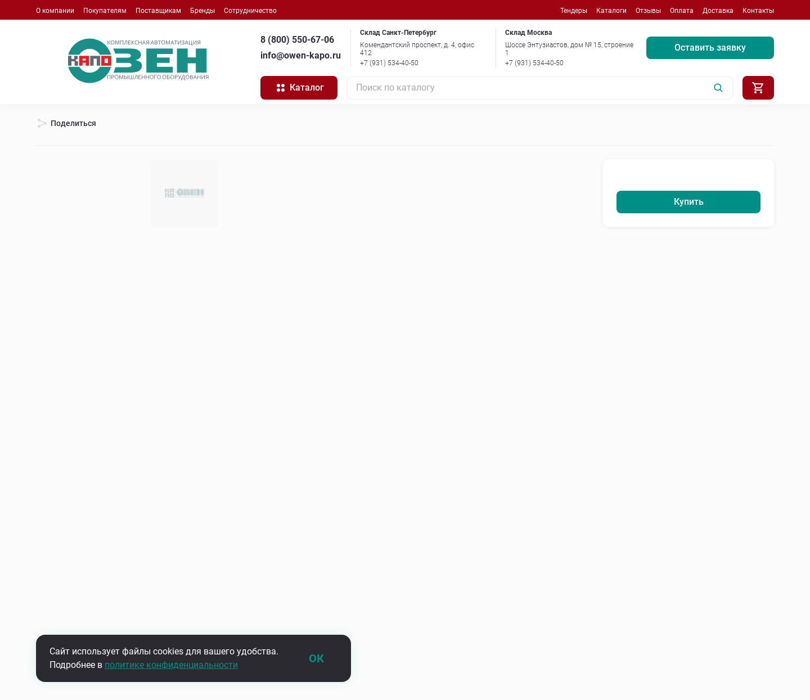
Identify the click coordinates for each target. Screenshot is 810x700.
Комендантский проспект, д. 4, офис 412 (417, 49)
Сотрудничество (250, 11)
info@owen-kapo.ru (300, 55)
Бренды (202, 11)
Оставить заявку (710, 47)
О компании (55, 11)
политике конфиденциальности (171, 664)
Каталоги (611, 11)
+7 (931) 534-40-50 (389, 63)
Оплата (682, 11)
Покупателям (105, 11)
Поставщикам (158, 11)
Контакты (758, 11)
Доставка (718, 11)
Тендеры (573, 11)
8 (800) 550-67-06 (297, 39)
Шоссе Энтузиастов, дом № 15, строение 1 (569, 49)
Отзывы (648, 11)
